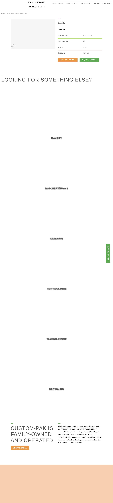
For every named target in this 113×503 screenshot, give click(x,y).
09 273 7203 (35, 6)
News (96, 4)
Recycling (72, 4)
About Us (85, 4)
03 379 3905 (36, 2)
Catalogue (57, 4)
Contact (107, 4)
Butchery (10, 13)
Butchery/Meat (22, 13)
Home (3, 13)
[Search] (44, 6)
